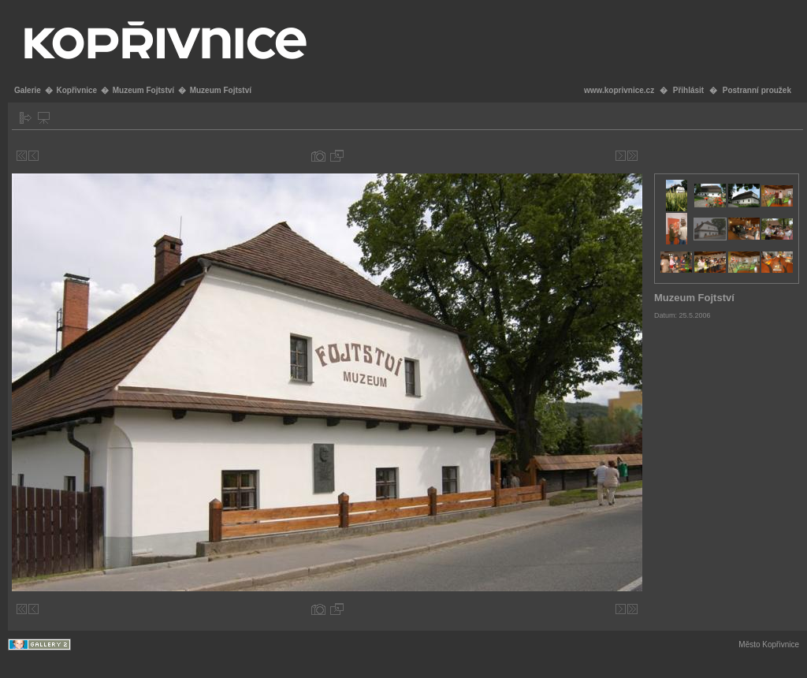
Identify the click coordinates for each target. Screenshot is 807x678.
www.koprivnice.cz (619, 90)
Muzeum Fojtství (143, 90)
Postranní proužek (757, 90)
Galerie (27, 90)
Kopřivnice (76, 90)
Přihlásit (688, 90)
